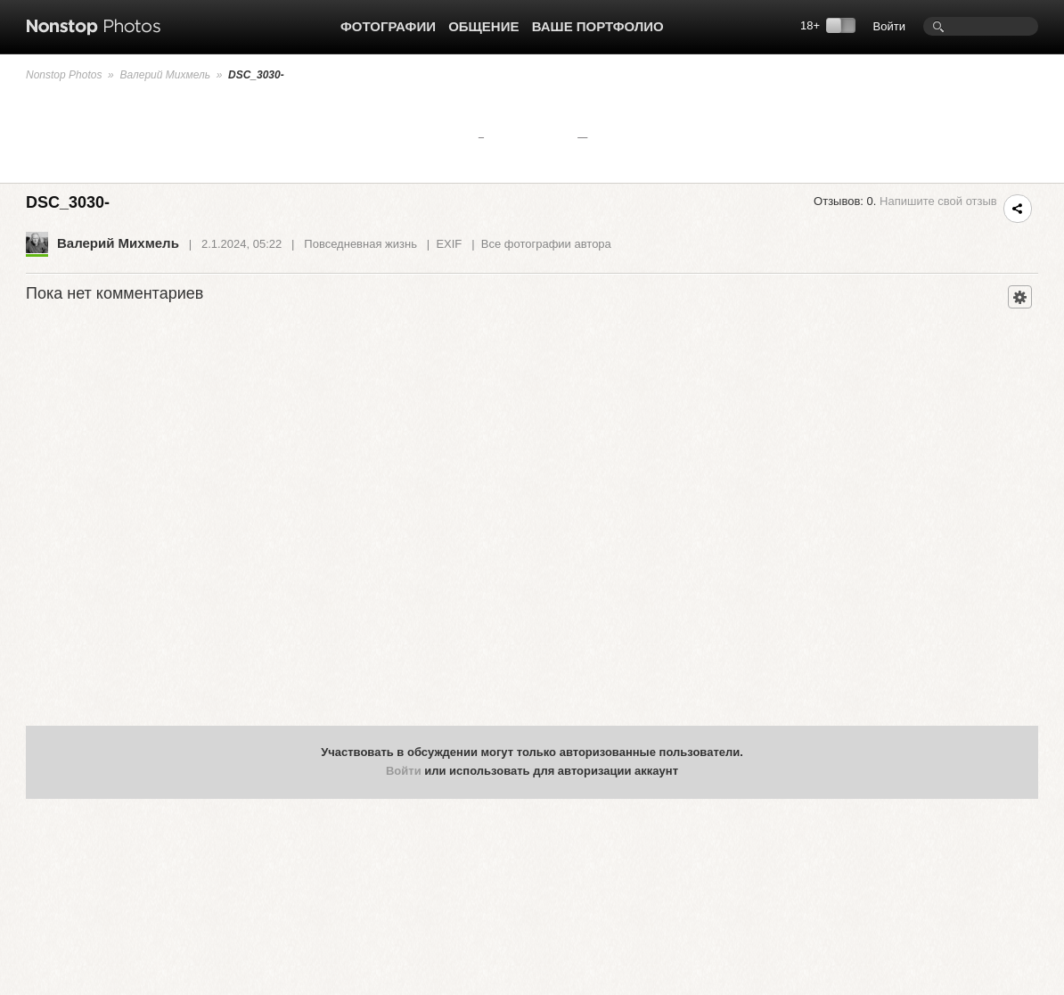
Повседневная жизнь (360, 244)
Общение (483, 26)
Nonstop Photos (64, 75)
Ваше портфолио (598, 26)
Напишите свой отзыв (938, 201)
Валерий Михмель (164, 75)
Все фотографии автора (546, 244)
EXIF (449, 244)
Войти (889, 26)
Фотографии (388, 26)
